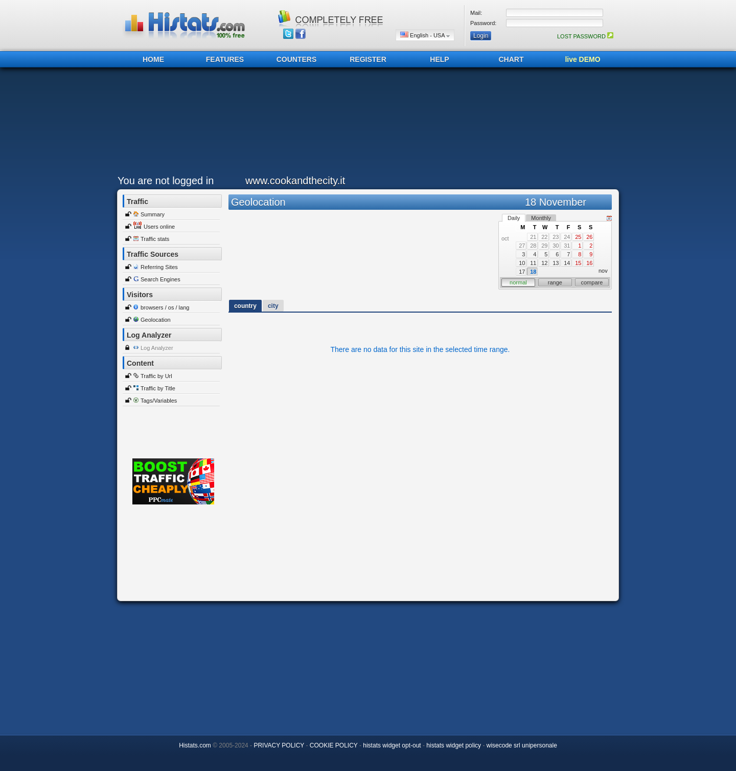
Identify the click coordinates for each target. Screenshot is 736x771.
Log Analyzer (157, 348)
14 (567, 263)
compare (592, 282)
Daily (514, 218)
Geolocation (156, 320)
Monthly (541, 218)
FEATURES (225, 59)
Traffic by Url (156, 376)
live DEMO (582, 59)
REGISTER (368, 59)
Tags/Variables (159, 401)
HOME (153, 59)
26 (589, 237)
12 (544, 263)
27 (522, 246)
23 (556, 237)
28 (533, 246)
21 (533, 237)
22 (544, 237)
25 (578, 237)
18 (533, 272)
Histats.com (195, 745)
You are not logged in (166, 180)
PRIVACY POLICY (279, 745)
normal (518, 282)
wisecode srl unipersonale (522, 745)
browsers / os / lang (165, 307)
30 (556, 246)
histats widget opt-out (392, 745)
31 (567, 246)
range (555, 282)
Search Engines (160, 279)
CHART (511, 59)
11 (533, 263)
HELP (439, 59)
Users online (159, 227)
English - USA (425, 35)
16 (589, 263)
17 (522, 272)
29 (544, 246)
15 (578, 263)
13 (556, 263)
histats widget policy (453, 745)
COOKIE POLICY (334, 745)
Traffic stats (155, 239)
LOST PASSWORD (585, 36)
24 (567, 237)
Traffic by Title (158, 388)
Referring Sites (159, 267)
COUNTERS (297, 59)
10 (522, 263)
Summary (153, 214)
